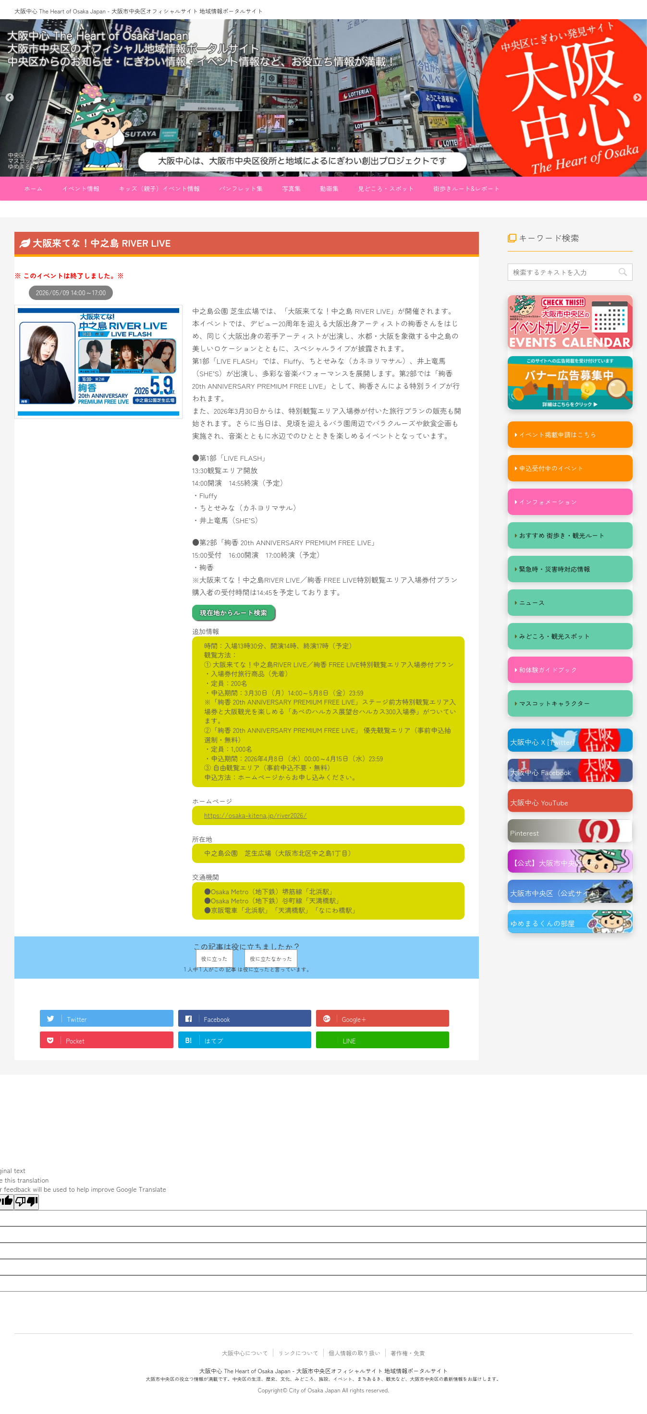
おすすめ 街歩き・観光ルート (560, 534)
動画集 (329, 188)
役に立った (214, 958)
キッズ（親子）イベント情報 (159, 188)
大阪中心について (245, 1353)
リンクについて (298, 1353)
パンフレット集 (241, 188)
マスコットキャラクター (553, 702)
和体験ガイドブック (547, 669)
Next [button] (637, 98)
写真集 (291, 188)
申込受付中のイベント (550, 467)
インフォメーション (547, 501)
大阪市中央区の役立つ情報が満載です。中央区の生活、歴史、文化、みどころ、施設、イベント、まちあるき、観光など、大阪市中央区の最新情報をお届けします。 (323, 1378)
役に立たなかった (271, 958)
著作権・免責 (408, 1353)
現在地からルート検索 (233, 612)
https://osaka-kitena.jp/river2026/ (255, 815)
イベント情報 (80, 188)
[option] (323, 98)
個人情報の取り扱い (354, 1353)
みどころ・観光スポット (553, 635)
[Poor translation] (26, 1202)
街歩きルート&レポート (466, 188)
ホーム (33, 188)
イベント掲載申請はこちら (556, 434)
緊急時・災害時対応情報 (553, 568)
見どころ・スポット (386, 188)
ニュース (531, 602)
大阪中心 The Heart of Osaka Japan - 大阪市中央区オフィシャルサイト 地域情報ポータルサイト (138, 11)
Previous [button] (9, 98)
